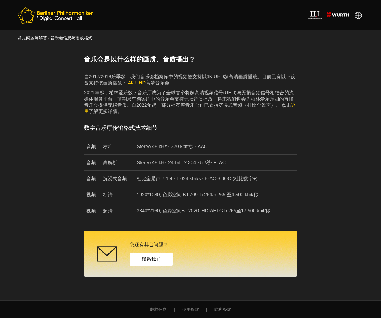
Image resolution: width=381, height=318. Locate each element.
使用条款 (190, 309)
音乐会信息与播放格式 (71, 37)
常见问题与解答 (32, 37)
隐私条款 (222, 309)
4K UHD (136, 82)
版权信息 (158, 309)
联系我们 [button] (151, 259)
